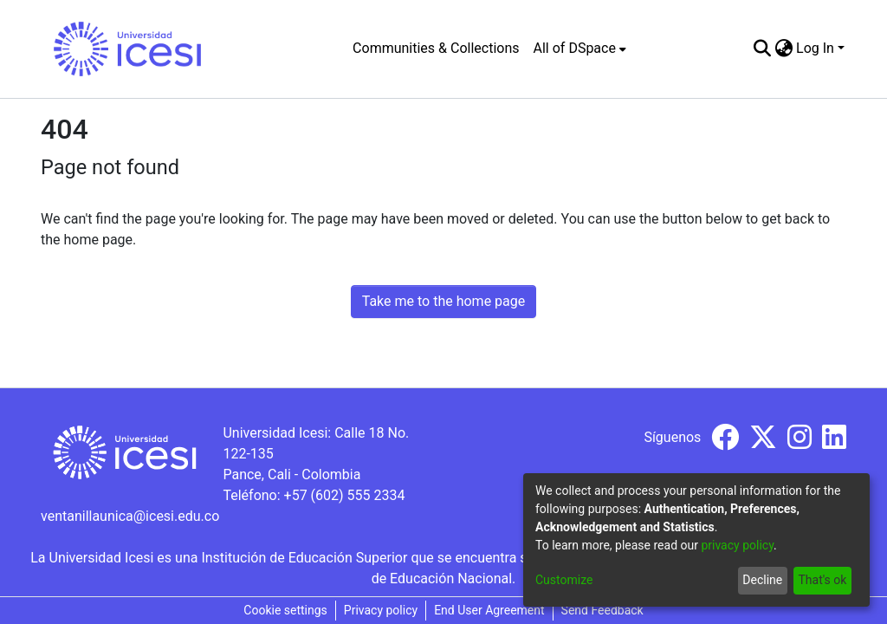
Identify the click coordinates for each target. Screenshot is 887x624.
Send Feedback (602, 610)
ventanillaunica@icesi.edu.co (130, 516)
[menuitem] (580, 48)
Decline (762, 580)
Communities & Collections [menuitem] (436, 48)
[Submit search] (762, 48)
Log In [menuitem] (815, 48)
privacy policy (737, 545)
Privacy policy (381, 610)
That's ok (822, 580)
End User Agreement (489, 610)
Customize (563, 580)
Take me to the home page (444, 301)
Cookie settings (285, 610)
